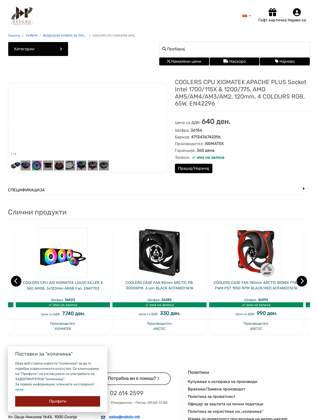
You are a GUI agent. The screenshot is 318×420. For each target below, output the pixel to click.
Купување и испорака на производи (222, 381)
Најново (285, 61)
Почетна (14, 35)
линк (19, 389)
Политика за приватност (211, 396)
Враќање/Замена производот (216, 389)
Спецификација (26, 190)
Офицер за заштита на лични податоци (225, 404)
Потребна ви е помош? (133, 378)
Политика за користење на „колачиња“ (225, 411)
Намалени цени (184, 61)
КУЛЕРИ (32, 35)
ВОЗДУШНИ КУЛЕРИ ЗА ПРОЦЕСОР (68, 35)
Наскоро (234, 61)
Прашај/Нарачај (193, 168)
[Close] (57, 401)
